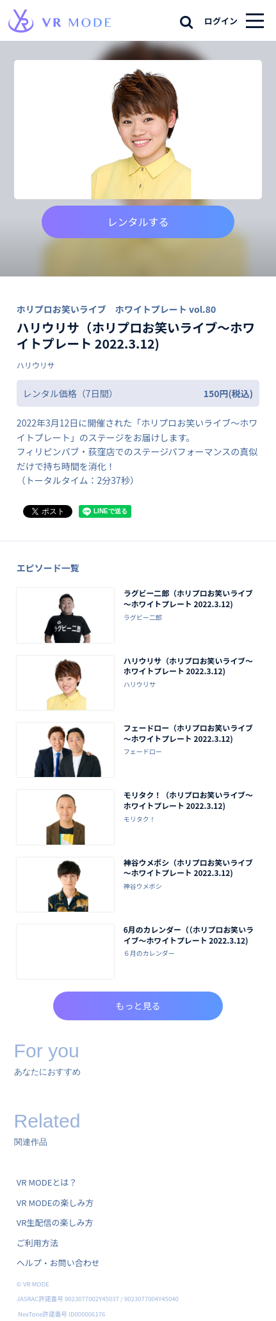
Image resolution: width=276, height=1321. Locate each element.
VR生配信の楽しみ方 (55, 1222)
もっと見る (137, 1005)
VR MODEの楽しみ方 (55, 1202)
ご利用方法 (37, 1243)
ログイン (221, 21)
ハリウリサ (36, 364)
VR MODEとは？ (47, 1182)
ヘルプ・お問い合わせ (58, 1263)
